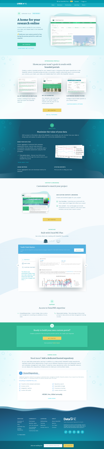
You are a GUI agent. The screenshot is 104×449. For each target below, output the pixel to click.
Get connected (68, 445)
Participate (32, 421)
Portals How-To (45, 427)
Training (43, 423)
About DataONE (56, 421)
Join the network (33, 425)
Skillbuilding (44, 421)
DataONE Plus (21, 426)
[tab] (45, 241)
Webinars (43, 425)
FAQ (18, 424)
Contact (54, 427)
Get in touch (56, 343)
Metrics (54, 423)
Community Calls (33, 430)
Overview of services (20, 422)
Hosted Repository (20, 429)
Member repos (33, 423)
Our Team (54, 425)
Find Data (22, 434)
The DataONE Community (32, 428)
